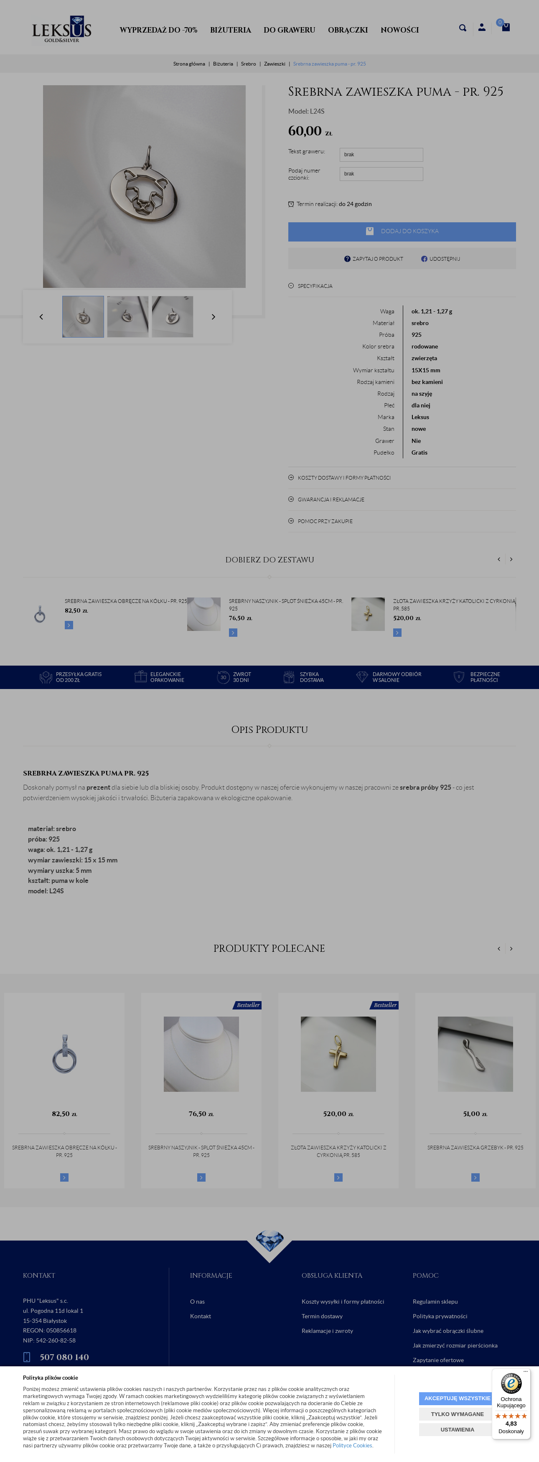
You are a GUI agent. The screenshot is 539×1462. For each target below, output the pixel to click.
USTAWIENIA (458, 1429)
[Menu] (526, 1373)
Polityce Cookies (352, 1445)
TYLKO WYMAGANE (457, 1414)
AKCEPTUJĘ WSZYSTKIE (458, 1398)
